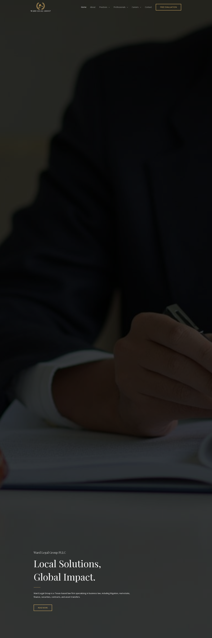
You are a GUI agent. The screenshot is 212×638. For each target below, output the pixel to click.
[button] (168, 7)
